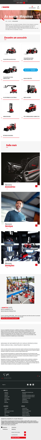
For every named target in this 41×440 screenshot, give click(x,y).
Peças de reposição (25, 412)
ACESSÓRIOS (6, 406)
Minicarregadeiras (25, 400)
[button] (38, 7)
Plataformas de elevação (26, 398)
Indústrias (6, 395)
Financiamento (24, 408)
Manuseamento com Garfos (9, 411)
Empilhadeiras (24, 399)
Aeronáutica (6, 398)
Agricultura (6, 392)
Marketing (14, 429)
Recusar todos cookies (19, 432)
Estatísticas (14, 427)
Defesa (5, 400)
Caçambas (6, 408)
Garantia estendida (25, 409)
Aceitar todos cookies (19, 438)
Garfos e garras (7, 412)
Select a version (21, 3)
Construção (6, 393)
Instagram (30, 384)
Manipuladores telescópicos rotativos (28, 396)
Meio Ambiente (7, 399)
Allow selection (19, 435)
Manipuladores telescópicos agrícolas (28, 395)
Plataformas (6, 415)
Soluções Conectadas (25, 413)
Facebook (27, 384)
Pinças (5, 409)
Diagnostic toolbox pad (26, 415)
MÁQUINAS (23, 390)
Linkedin (32, 384)
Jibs (5, 413)
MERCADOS (6, 390)
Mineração (6, 402)
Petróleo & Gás (6, 396)
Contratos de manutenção (26, 411)
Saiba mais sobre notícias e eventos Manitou (10, 318)
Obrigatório (5, 427)
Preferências (5, 429)
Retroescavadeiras (25, 402)
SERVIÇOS (23, 406)
